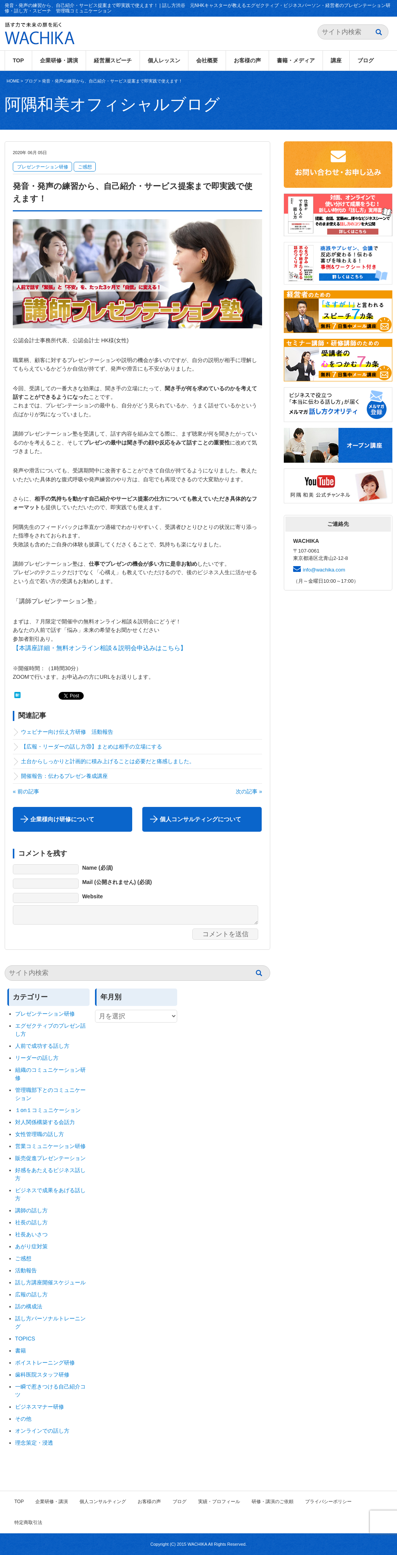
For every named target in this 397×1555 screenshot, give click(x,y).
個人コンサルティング (102, 1501)
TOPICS (25, 1338)
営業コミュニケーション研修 (50, 1146)
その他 (23, 1419)
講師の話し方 (31, 1210)
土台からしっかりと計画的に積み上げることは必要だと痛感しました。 (108, 761)
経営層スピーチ (113, 60)
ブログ (365, 60)
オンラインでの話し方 (42, 1431)
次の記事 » (249, 791)
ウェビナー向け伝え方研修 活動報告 (67, 732)
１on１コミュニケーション (48, 1110)
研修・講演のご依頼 (272, 1501)
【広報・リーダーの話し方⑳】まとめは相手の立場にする (91, 746)
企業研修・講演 (59, 60)
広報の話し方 (31, 1294)
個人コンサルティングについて (200, 819)
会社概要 (207, 60)
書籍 (20, 1350)
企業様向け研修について (62, 819)
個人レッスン (164, 60)
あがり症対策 (34, 1246)
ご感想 (85, 167)
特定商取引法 (28, 1522)
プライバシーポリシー (328, 1501)
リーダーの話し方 (37, 1058)
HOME (13, 81)
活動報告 (26, 1270)
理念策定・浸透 (34, 1443)
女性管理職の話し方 (39, 1134)
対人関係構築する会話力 (45, 1122)
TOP (18, 60)
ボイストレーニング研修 (45, 1362)
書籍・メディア (296, 60)
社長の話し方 (31, 1222)
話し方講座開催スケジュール (50, 1282)
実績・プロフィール (219, 1501)
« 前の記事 (26, 791)
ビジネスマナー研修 (42, 1407)
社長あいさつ (31, 1234)
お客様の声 (247, 60)
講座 (336, 60)
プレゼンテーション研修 (42, 167)
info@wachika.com (324, 570)
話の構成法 (28, 1306)
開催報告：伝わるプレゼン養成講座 (64, 776)
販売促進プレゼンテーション (50, 1158)
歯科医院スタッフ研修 (42, 1374)
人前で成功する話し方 (42, 1046)
